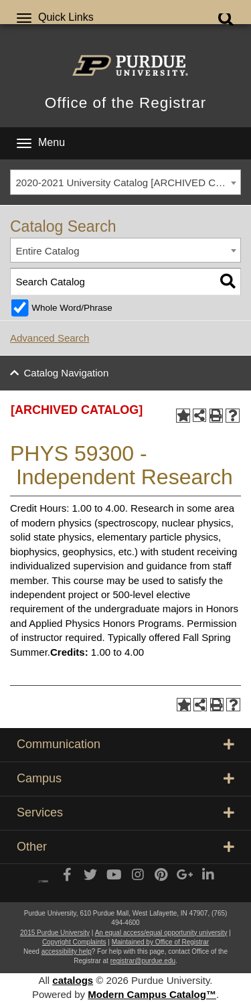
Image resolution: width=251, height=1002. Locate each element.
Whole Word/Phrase (71, 308)
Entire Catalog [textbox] (48, 251)
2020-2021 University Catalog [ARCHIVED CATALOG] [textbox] (128, 182)
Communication (125, 744)
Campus (125, 778)
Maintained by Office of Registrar (160, 942)
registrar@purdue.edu (142, 960)
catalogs (72, 980)
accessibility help (66, 951)
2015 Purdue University (55, 932)
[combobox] (125, 182)
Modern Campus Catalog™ (152, 994)
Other (125, 846)
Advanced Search (49, 338)
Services (125, 812)
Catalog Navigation (66, 372)
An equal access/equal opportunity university (161, 932)
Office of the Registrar (125, 102)
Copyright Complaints (74, 942)
